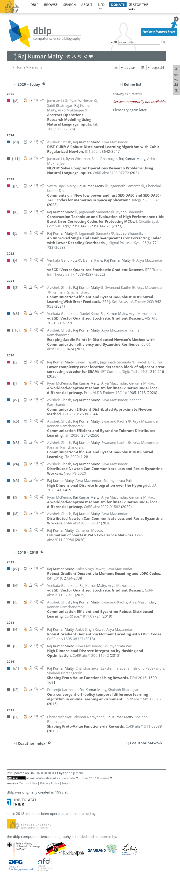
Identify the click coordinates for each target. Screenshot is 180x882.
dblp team (76, 773)
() (128, 242)
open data (67, 778)
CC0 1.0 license (99, 778)
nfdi (101, 4)
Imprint (67, 783)
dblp (34, 4)
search (69, 4)
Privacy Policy (49, 783)
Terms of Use (28, 783)
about (86, 4)
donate (118, 4)
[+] (126, 743)
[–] (121, 84)
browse (51, 4)
